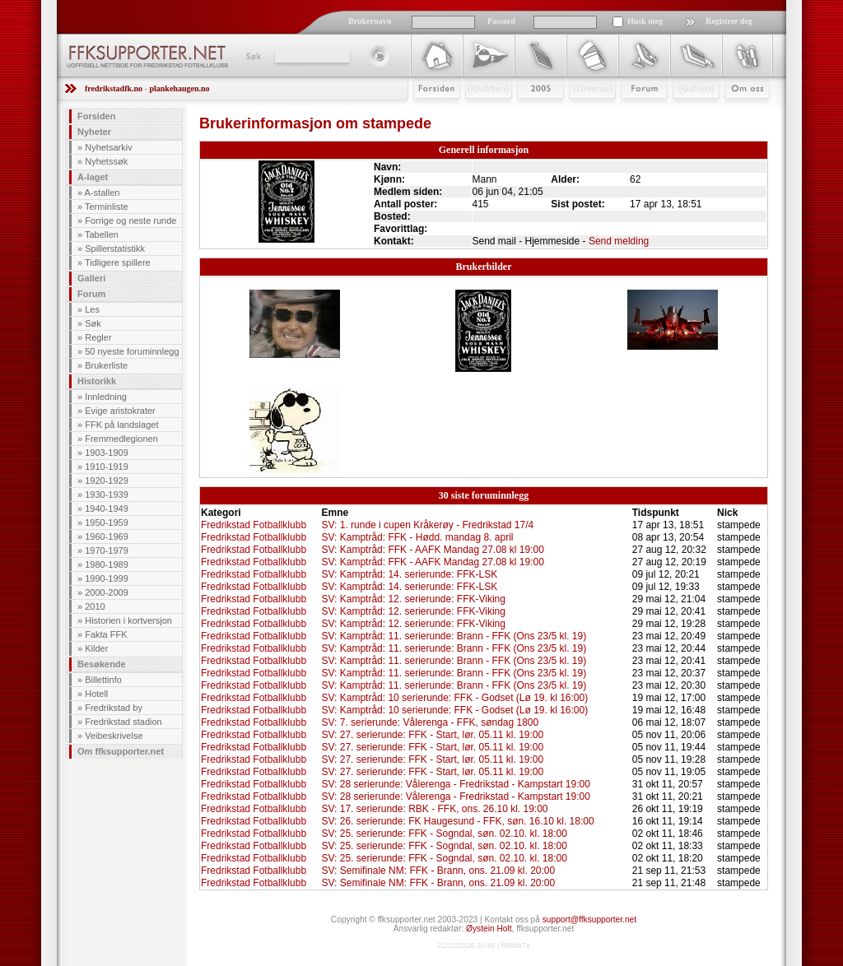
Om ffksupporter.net (120, 751)
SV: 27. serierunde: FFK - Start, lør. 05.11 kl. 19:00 (433, 735)
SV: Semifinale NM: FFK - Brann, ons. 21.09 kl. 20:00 (439, 870)
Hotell (96, 694)
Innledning (106, 397)
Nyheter (94, 132)
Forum (632, 112)
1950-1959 (106, 522)
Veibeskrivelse (113, 736)
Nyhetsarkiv (108, 147)
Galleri (684, 112)
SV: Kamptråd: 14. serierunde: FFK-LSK (410, 574)
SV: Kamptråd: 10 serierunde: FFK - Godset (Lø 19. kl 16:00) (455, 698)
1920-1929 (106, 480)
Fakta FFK (106, 634)
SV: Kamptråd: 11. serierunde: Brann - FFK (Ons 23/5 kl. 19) (454, 636)
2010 (95, 606)
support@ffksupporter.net (589, 919)
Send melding (619, 241)
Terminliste (106, 206)
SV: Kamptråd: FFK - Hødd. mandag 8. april (418, 537)
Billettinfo (103, 680)
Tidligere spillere (118, 262)
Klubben (481, 112)
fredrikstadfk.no (113, 88)
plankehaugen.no (179, 88)
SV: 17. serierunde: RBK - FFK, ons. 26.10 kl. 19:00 (435, 809)
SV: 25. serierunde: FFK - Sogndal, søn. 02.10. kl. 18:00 (444, 833)
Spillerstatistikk (115, 248)
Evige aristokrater (120, 411)
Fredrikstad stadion (123, 722)
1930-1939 (106, 494)
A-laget (92, 177)
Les (92, 309)
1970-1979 (106, 550)
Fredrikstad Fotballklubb (253, 525)
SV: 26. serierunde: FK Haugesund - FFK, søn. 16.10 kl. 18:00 (458, 821)
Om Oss (740, 112)
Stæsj (579, 112)
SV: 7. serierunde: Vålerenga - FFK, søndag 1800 (430, 722)
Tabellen (102, 234)
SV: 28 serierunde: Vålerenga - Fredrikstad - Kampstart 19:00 (456, 784)
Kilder (96, 648)
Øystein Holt (488, 928)
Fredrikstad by (113, 708)
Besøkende (101, 664)
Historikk (96, 381)
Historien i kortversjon (128, 620)
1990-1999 (106, 578)
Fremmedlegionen (121, 439)
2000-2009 (106, 592)
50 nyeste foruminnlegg (132, 351)
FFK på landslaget (121, 425)
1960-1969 (106, 536)
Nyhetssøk (106, 161)
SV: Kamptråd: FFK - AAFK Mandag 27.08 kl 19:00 (433, 549)
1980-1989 (106, 564)
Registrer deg (729, 21)
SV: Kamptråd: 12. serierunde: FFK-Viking (413, 599)
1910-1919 (106, 466)
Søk (252, 56)
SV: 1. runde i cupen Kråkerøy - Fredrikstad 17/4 (428, 525)
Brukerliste (106, 365)
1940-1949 (106, 508)
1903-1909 (106, 452)
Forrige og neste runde (130, 220)
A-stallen (102, 192)
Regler (98, 337)
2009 (526, 112)
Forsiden (429, 112)
